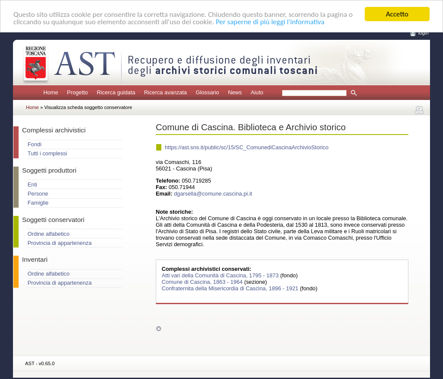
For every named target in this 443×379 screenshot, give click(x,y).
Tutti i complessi (47, 153)
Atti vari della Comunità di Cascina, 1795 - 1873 (221, 275)
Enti (32, 184)
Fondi (35, 144)
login (423, 32)
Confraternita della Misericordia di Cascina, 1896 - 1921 (231, 288)
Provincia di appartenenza (60, 243)
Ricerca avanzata (165, 92)
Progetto (77, 92)
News (235, 92)
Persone (38, 193)
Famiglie (38, 202)
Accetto (397, 14)
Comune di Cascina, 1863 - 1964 (203, 282)
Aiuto (256, 92)
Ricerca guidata (116, 92)
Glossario (207, 92)
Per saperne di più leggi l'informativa (270, 21)
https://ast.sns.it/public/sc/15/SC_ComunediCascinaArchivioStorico (246, 147)
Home (50, 92)
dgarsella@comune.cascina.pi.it (213, 193)
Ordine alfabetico (49, 234)
